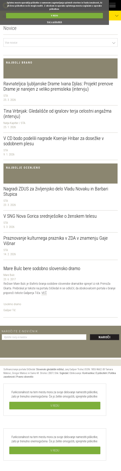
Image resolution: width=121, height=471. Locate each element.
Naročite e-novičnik (20, 331)
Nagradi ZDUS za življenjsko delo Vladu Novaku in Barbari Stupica (55, 191)
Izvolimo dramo (12, 304)
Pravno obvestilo (24, 376)
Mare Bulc (9, 275)
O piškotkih (101, 373)
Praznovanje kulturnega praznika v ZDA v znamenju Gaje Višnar (55, 240)
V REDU (54, 15)
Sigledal (64, 373)
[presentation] (28, 347)
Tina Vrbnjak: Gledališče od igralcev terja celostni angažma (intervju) (57, 113)
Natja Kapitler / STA (14, 123)
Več (44, 293)
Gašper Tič (9, 310)
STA (5, 95)
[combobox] (60, 42)
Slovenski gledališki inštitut (50, 369)
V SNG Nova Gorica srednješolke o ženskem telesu (50, 216)
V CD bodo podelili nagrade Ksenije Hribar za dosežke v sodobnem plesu (53, 140)
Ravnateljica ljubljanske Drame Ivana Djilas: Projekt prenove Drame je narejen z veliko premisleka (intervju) (58, 86)
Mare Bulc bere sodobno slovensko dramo (41, 268)
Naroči (105, 337)
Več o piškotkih (54, 22)
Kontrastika (88, 373)
